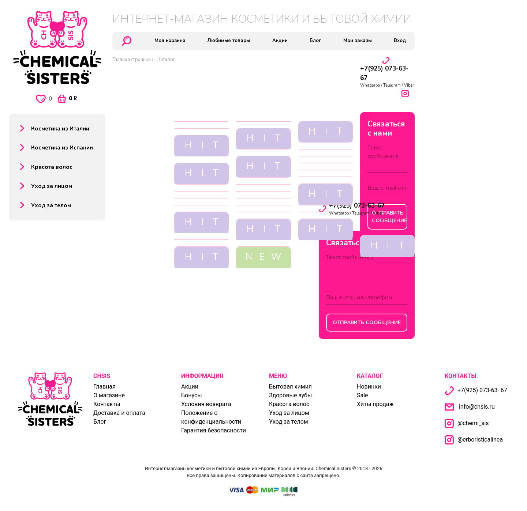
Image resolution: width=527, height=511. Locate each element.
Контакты (106, 404)
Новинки (369, 386)
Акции (189, 386)
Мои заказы (357, 40)
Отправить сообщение (367, 322)
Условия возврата (206, 404)
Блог (99, 421)
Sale (362, 395)
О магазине (109, 395)
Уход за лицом (51, 186)
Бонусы (191, 395)
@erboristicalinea (480, 439)
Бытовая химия (290, 386)
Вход (400, 40)
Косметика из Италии (60, 128)
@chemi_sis (473, 423)
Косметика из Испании (62, 147)
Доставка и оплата (119, 412)
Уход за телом (51, 205)
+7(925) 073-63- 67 (476, 390)
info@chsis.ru (477, 406)
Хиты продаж (375, 404)
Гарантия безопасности (213, 430)
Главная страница (131, 59)
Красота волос (51, 167)
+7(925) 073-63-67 (357, 205)
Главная (104, 386)
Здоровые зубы (290, 395)
